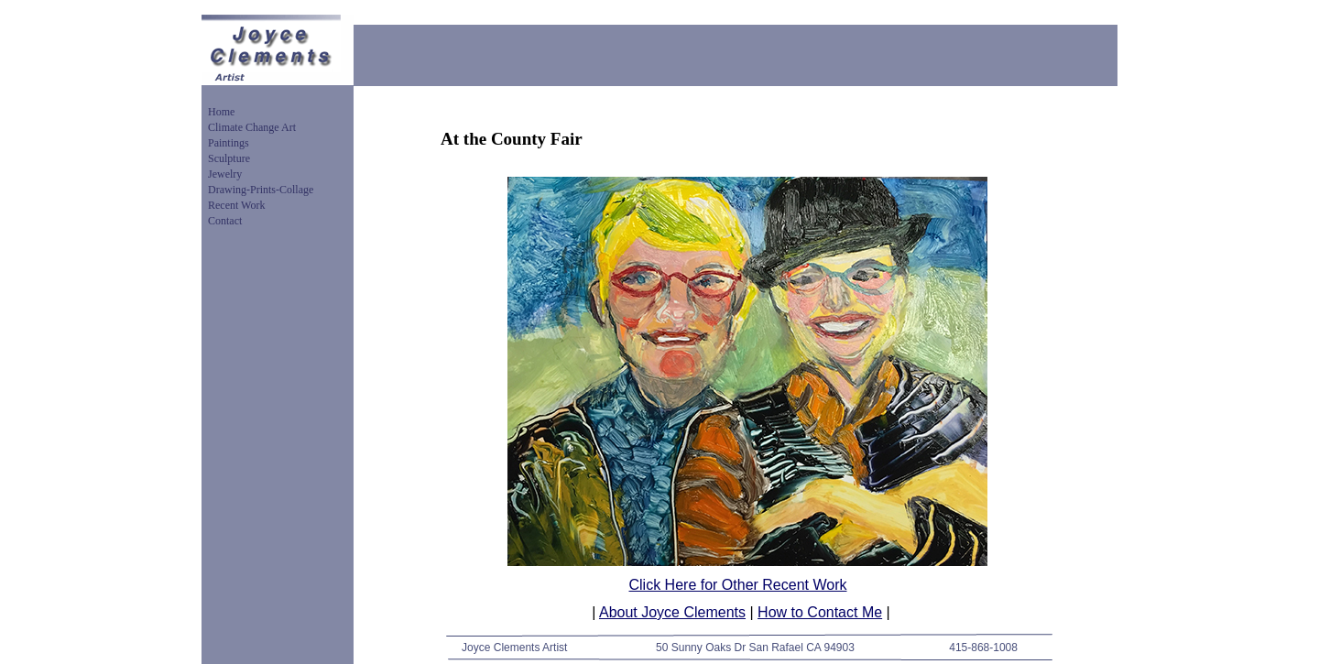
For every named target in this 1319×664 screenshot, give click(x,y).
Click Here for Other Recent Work (738, 585)
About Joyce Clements (672, 612)
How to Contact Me (820, 612)
